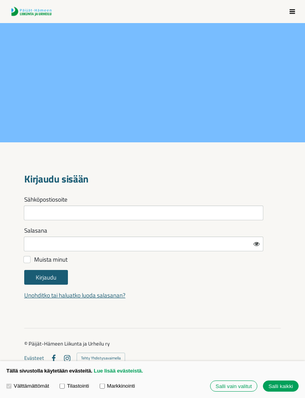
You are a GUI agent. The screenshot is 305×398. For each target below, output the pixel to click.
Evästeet (34, 336)
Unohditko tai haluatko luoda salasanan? (145, 273)
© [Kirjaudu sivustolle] (26, 322)
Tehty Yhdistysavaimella (101, 336)
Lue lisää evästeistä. (118, 371)
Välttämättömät (27, 386)
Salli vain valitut (234, 386)
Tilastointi (74, 386)
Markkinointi (117, 386)
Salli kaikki (280, 386)
